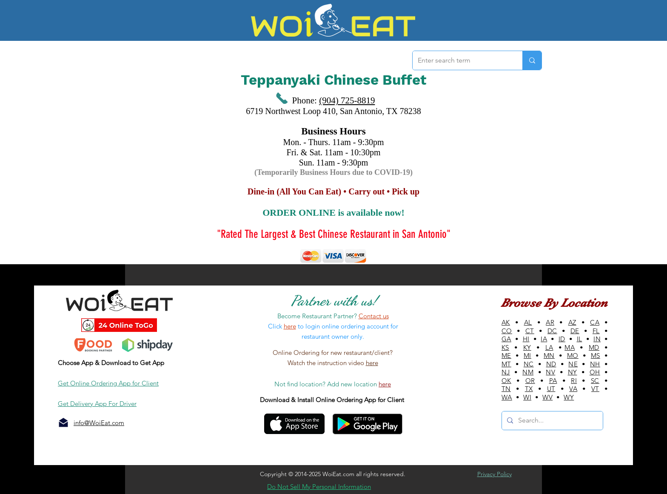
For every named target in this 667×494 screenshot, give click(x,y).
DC (552, 331)
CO (507, 331)
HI (526, 339)
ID (562, 339)
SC (595, 381)
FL (596, 331)
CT (529, 331)
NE (573, 364)
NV (550, 372)
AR (550, 322)
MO (573, 355)
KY (527, 347)
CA (594, 322)
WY (569, 397)
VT (595, 389)
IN (597, 339)
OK (506, 381)
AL (528, 322)
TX (529, 389)
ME (506, 355)
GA (506, 339)
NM (527, 372)
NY (572, 372)
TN (506, 389)
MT (506, 364)
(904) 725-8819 (347, 100)
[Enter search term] (461, 60)
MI (527, 355)
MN (549, 355)
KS (505, 347)
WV (547, 397)
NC (529, 364)
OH (595, 372)
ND (551, 364)
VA (573, 389)
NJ (506, 372)
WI (527, 397)
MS (595, 355)
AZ (572, 322)
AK (506, 322)
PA (553, 381)
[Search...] (551, 420)
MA (569, 347)
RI (574, 381)
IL (579, 339)
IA (544, 339)
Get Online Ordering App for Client (108, 383)
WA (507, 397)
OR (530, 381)
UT (551, 389)
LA (549, 347)
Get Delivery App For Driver (97, 404)
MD (594, 347)
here (372, 363)
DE (574, 331)
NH (595, 364)
